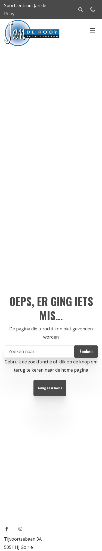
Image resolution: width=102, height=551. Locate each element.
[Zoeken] (51, 351)
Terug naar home (50, 388)
